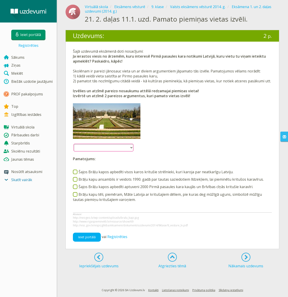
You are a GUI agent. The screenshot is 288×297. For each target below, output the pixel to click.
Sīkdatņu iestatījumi (231, 290)
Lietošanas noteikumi (175, 290)
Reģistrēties (28, 45)
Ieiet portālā (87, 237)
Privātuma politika (203, 290)
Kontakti (153, 290)
